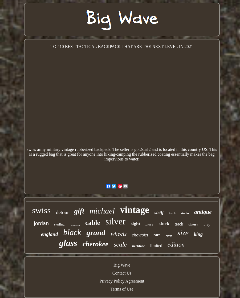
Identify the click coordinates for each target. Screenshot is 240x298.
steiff (159, 212)
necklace (138, 246)
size (183, 233)
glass (68, 243)
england (49, 234)
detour (62, 212)
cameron (75, 225)
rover (169, 235)
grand (96, 232)
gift (79, 211)
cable (92, 222)
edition (176, 244)
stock (164, 223)
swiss (41, 210)
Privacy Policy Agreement (122, 281)
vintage (134, 210)
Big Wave (121, 265)
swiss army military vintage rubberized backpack (68, 149)
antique (202, 212)
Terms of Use (122, 289)
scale (120, 244)
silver (115, 221)
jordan (41, 223)
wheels (119, 233)
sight (135, 223)
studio (185, 213)
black (72, 232)
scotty (207, 225)
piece (149, 224)
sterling (59, 224)
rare (156, 235)
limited (156, 245)
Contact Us (122, 273)
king (198, 234)
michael (102, 210)
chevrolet (140, 235)
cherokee (95, 244)
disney (193, 224)
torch (172, 213)
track (179, 224)
